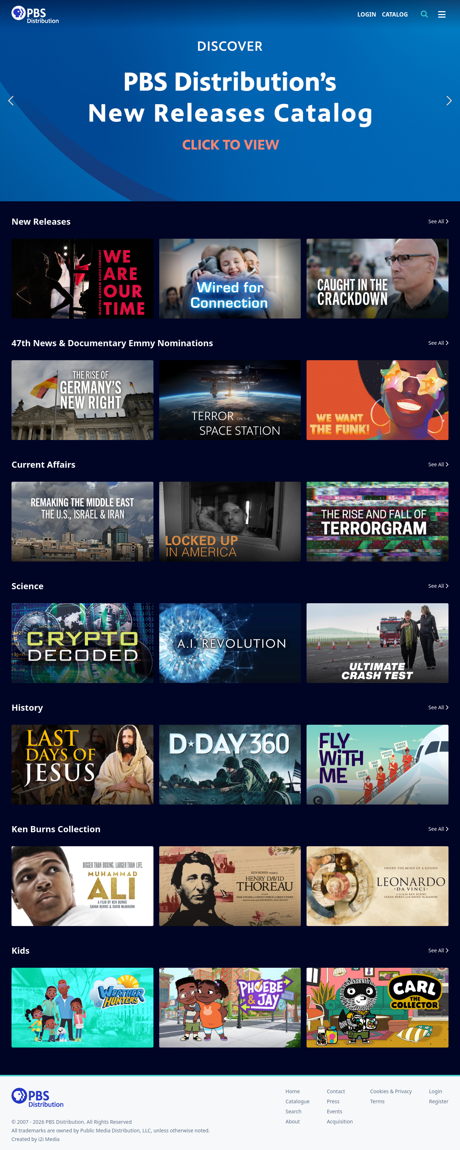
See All (438, 221)
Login (367, 14)
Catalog (395, 14)
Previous (11, 100)
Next (448, 100)
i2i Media (49, 1139)
